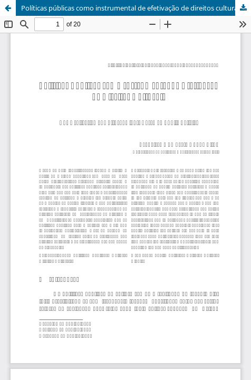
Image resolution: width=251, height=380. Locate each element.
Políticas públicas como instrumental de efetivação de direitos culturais (132, 8)
